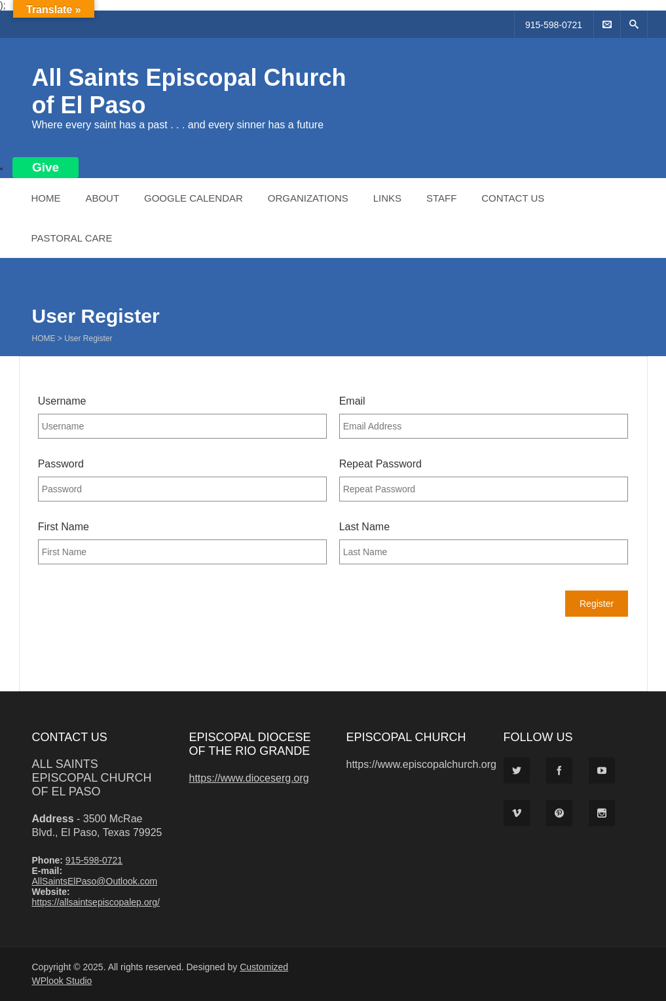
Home (46, 198)
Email (352, 401)
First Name (63, 526)
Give (45, 167)
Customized (264, 967)
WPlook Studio (62, 980)
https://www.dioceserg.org (249, 778)
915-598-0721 (553, 25)
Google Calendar (193, 198)
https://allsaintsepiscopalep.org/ (96, 902)
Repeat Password (380, 463)
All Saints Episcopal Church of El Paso (92, 777)
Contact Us (512, 198)
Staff (441, 198)
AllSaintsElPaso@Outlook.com (95, 881)
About (102, 198)
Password (61, 463)
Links (387, 198)
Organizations (308, 198)
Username (62, 401)
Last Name (364, 526)
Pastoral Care (72, 238)
